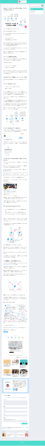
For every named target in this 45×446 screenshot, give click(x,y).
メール (4, 410)
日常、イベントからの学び (23, 357)
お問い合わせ (33, 11)
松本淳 (15, 72)
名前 (4, 406)
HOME (22, 442)
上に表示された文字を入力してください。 (9, 419)
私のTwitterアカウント (15, 327)
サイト (4, 414)
